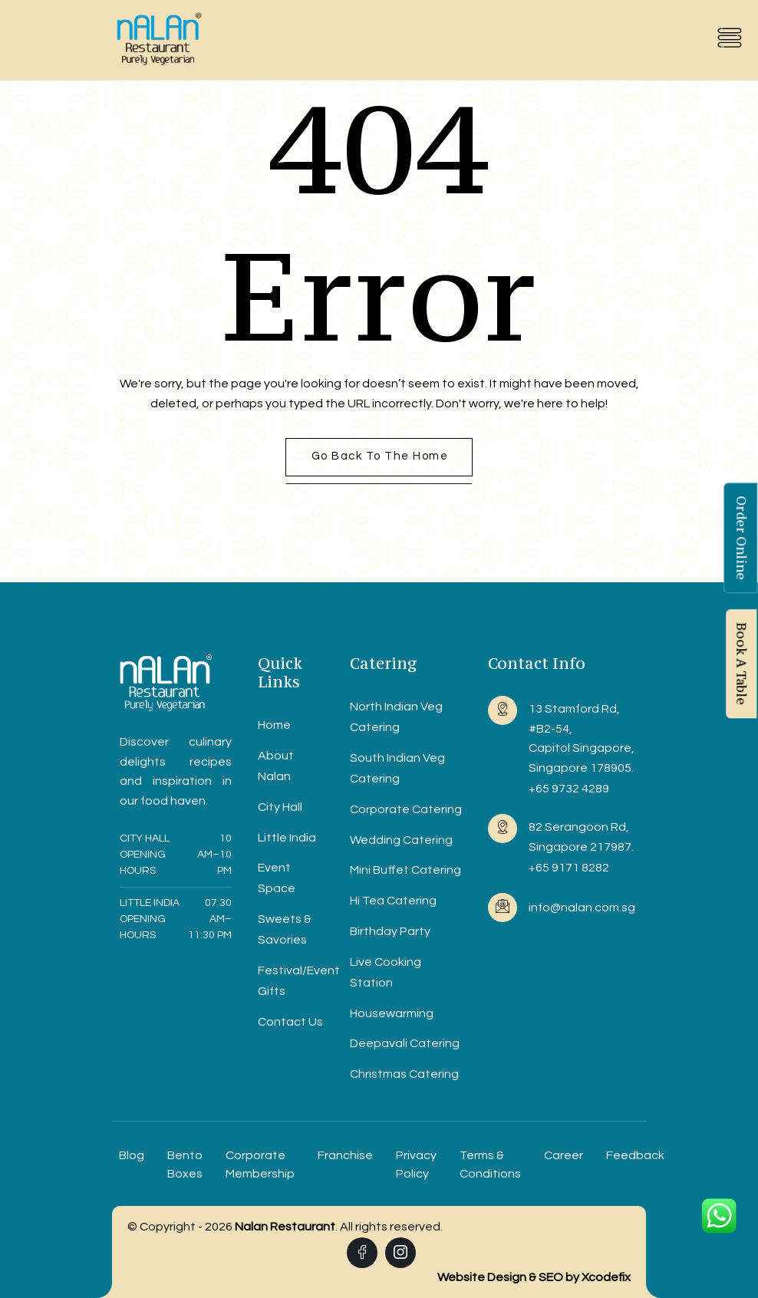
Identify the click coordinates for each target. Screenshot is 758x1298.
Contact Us (290, 1022)
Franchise (345, 1155)
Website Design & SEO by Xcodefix (534, 1277)
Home (274, 725)
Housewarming (391, 1013)
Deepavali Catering (405, 1043)
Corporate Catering (406, 809)
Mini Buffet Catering (405, 870)
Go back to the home (380, 456)
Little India (287, 838)
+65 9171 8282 (569, 867)
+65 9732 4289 (569, 788)
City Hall (280, 807)
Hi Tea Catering (393, 900)
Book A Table (741, 664)
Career (563, 1155)
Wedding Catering (401, 840)
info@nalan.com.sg (582, 907)
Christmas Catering (404, 1074)
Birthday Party (390, 931)
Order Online (741, 538)
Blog (131, 1155)
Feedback (635, 1155)
